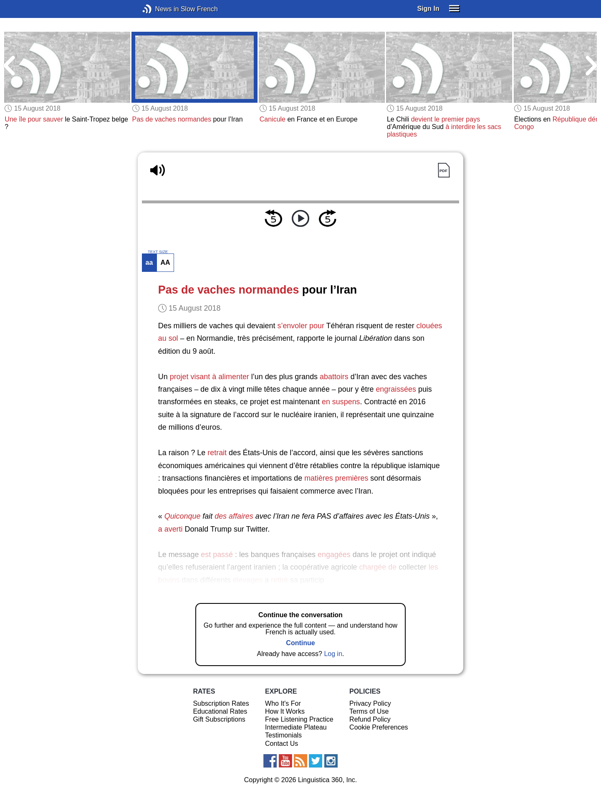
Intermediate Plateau (296, 727)
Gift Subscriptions (219, 719)
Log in (333, 653)
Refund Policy (370, 719)
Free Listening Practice (299, 719)
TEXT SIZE (158, 252)
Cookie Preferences (378, 727)
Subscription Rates (221, 703)
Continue (300, 642)
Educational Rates (220, 711)
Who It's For (283, 703)
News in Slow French (159, 9)
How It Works (285, 711)
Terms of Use (369, 711)
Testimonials (283, 735)
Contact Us (281, 743)
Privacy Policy (370, 703)
